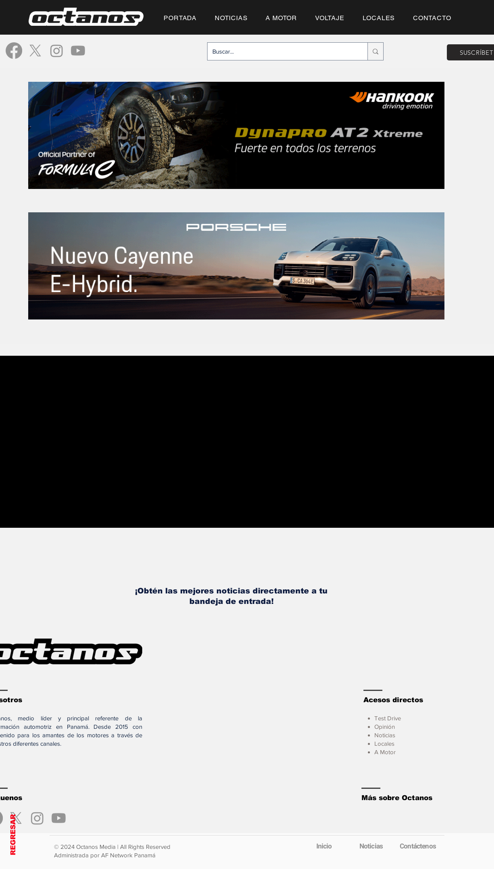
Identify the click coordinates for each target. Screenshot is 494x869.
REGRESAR (13, 834)
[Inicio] (324, 846)
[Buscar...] (281, 51)
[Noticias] (371, 846)
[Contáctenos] (418, 846)
